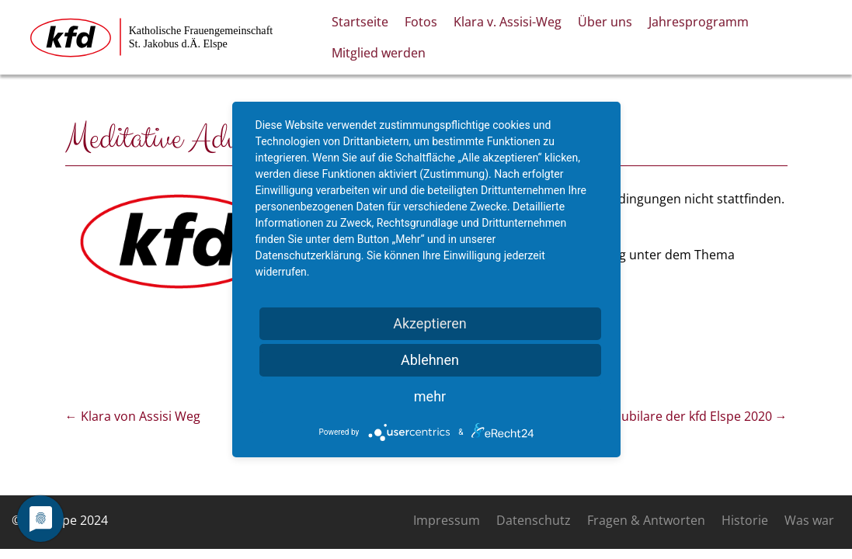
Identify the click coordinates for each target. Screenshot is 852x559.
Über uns (605, 21)
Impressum (446, 520)
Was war (809, 520)
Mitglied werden (379, 52)
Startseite (360, 21)
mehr (430, 396)
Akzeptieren (430, 323)
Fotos (421, 21)
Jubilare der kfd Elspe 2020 (703, 416)
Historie (745, 520)
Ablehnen (430, 360)
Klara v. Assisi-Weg (508, 21)
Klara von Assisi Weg (132, 416)
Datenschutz (533, 520)
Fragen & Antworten (646, 520)
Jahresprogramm (699, 21)
